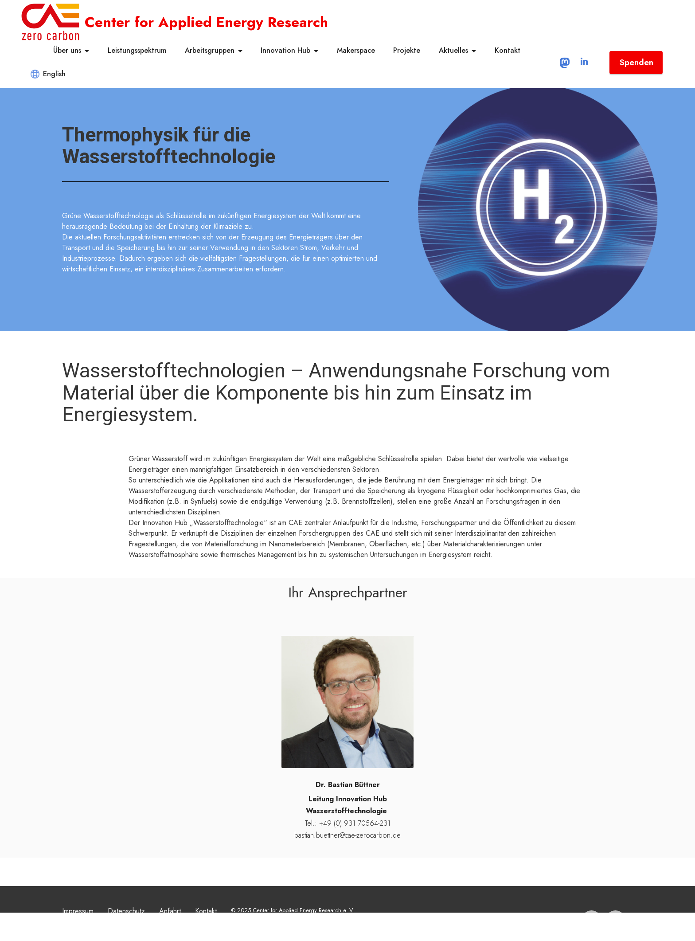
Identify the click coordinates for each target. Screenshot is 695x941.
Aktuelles (453, 50)
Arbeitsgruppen (209, 50)
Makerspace (356, 50)
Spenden (636, 62)
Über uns (67, 50)
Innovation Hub (285, 50)
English (48, 74)
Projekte (406, 50)
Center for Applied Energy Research (206, 22)
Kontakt (507, 50)
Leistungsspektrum (137, 50)
